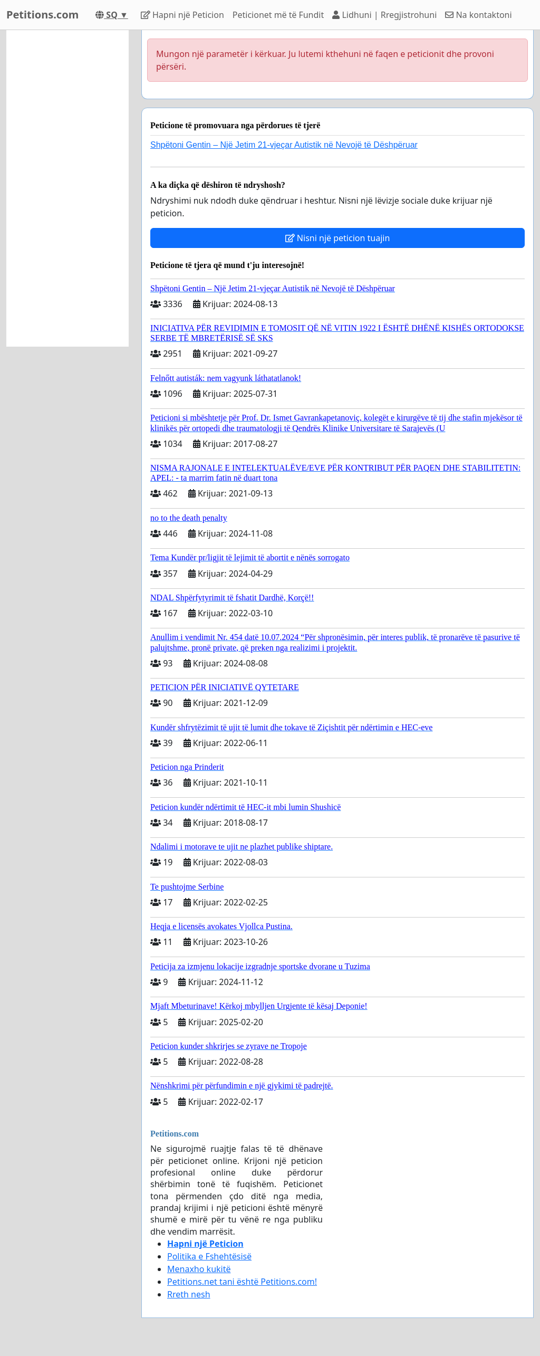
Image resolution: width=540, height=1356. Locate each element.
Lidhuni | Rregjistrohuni (384, 15)
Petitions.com (42, 14)
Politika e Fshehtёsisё (209, 1256)
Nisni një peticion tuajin (337, 238)
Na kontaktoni (478, 15)
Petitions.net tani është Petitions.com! (242, 1281)
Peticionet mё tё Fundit (278, 15)
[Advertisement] (67, 188)
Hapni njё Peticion (182, 15)
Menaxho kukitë (199, 1269)
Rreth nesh (188, 1294)
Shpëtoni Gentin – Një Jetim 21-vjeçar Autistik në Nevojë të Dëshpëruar (284, 144)
